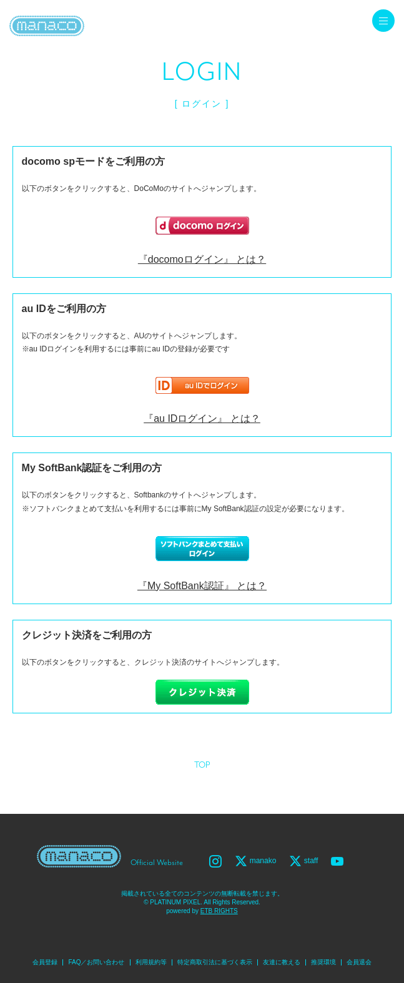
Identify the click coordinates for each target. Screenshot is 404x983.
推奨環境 (323, 962)
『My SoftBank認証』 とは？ (202, 585)
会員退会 (359, 962)
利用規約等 (151, 962)
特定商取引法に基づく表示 (214, 962)
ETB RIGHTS (219, 910)
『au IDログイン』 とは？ (202, 418)
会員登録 (44, 962)
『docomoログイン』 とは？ (202, 259)
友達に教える (281, 962)
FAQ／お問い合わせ (96, 962)
